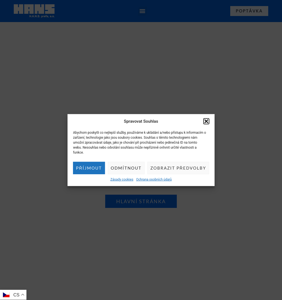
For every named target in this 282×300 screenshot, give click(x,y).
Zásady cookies (121, 179)
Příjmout (89, 167)
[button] (206, 121)
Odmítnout (126, 167)
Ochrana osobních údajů (154, 179)
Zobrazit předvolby (178, 167)
